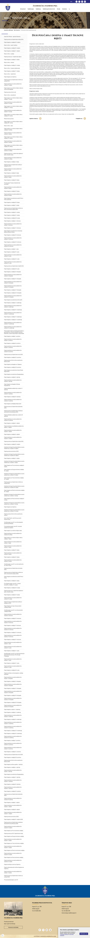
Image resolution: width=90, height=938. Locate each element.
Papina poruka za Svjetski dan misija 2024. (14, 39)
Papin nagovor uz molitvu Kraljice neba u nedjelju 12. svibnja (13, 137)
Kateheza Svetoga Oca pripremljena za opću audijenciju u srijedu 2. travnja (14, 495)
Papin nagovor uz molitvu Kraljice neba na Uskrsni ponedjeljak (13, 88)
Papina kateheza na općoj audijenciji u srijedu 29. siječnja (13, 419)
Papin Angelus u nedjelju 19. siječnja (12, 396)
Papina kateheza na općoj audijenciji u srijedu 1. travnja (13, 872)
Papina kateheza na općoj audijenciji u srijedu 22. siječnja (13, 400)
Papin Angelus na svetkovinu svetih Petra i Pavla (13, 577)
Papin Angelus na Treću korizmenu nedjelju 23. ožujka (14, 478)
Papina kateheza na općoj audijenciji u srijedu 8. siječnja (13, 380)
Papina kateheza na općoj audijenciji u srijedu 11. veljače (13, 813)
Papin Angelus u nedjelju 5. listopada (12, 681)
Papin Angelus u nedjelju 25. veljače (12, 42)
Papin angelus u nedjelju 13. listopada (12, 278)
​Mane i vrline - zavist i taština (10, 45)
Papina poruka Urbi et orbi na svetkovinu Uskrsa (13, 514)
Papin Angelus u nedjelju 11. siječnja (12, 777)
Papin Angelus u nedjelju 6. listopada (12, 271)
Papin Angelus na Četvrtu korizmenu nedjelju (14, 850)
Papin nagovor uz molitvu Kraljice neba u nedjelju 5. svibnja (13, 129)
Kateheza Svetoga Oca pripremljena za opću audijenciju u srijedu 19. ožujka (14, 474)
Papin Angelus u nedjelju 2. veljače (12, 423)
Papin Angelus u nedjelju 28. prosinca (12, 757)
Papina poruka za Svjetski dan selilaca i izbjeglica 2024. (13, 165)
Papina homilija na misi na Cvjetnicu (12, 864)
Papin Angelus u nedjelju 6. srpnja (11, 580)
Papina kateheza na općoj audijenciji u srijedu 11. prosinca (13, 346)
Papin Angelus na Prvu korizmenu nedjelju (13, 830)
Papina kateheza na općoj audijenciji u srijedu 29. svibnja (13, 158)
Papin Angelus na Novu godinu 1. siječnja (13, 764)
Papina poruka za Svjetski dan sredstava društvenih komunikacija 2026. (13, 823)
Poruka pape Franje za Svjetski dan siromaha (12, 183)
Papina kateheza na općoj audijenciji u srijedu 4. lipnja (13, 542)
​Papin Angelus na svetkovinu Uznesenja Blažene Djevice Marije (13, 231)
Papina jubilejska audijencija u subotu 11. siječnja (13, 389)
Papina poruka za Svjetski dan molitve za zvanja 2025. (13, 482)
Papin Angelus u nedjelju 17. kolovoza (12, 625)
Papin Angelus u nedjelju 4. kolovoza (12, 220)
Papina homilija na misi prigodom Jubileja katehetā (13, 673)
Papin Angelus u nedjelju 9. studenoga (12, 719)
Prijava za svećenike (13, 927)
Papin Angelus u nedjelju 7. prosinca (12, 740)
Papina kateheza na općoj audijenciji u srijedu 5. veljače (13, 431)
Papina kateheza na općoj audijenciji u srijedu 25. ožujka (13, 861)
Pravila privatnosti (9, 921)
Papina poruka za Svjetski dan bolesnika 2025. (13, 407)
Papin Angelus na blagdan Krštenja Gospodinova (12, 384)
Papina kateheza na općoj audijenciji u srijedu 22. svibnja (13, 150)
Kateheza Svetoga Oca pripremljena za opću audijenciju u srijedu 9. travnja (14, 503)
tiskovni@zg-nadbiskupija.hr (69, 913)
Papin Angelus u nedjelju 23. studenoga (13, 730)
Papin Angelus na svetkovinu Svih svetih (13, 299)
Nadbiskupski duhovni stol (49, 9)
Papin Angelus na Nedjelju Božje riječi (12, 403)
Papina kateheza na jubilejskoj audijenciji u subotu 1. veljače (14, 426)
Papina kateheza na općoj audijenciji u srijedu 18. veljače (13, 827)
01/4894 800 (37, 910)
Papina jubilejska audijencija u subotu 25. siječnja (13, 415)
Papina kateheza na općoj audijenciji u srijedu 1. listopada (13, 678)
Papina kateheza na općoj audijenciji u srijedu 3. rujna (13, 643)
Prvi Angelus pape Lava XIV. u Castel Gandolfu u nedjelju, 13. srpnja (12, 584)
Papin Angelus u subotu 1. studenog (12, 709)
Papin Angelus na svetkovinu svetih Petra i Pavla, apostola (13, 199)
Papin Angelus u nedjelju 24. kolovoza (12, 632)
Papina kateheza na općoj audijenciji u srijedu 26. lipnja (13, 194)
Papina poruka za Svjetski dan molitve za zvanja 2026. (13, 876)
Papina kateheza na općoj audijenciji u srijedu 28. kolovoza (13, 245)
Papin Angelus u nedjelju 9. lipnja (11, 173)
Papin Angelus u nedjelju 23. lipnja (12, 191)
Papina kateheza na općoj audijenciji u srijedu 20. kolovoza (13, 629)
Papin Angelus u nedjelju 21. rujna (11, 663)
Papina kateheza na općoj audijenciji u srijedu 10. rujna (13, 647)
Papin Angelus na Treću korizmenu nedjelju (14, 843)
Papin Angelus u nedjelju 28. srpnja (12, 218)
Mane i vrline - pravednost (10, 95)
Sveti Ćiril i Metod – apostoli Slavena (12, 36)
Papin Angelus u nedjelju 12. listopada (12, 688)
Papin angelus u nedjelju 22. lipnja (11, 557)
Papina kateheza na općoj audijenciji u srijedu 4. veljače (13, 806)
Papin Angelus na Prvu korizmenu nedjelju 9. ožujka (14, 466)
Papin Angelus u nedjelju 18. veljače (12, 48)
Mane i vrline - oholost (9, 62)
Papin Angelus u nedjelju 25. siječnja (12, 791)
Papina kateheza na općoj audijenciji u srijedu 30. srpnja (13, 598)
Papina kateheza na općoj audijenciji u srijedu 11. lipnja (13, 546)
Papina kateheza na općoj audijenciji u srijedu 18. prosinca (13, 351)
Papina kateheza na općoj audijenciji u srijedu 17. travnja (13, 111)
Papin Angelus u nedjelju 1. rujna (11, 249)
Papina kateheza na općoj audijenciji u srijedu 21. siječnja (13, 787)
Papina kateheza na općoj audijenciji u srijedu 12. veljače (13, 438)
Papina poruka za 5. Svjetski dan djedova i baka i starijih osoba (13, 591)
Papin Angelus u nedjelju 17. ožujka (12, 71)
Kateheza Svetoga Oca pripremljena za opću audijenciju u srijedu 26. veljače (14, 454)
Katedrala (64, 9)
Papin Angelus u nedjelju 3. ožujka (12, 59)
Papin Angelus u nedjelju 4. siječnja (12, 767)
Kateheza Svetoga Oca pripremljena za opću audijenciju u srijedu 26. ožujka (14, 486)
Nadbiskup (38, 9)
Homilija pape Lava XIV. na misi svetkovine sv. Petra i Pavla (13, 564)
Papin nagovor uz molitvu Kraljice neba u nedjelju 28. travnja (13, 122)
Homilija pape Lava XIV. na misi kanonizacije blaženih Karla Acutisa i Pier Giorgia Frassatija (14, 655)
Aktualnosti (23, 9)
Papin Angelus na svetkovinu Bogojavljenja (14, 374)
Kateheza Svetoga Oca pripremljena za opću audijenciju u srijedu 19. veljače (14, 447)
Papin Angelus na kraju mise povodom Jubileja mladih (12, 606)
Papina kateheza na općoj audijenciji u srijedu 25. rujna (13, 262)
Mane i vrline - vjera (8, 125)
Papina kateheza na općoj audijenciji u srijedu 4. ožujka (13, 839)
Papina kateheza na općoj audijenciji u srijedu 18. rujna (13, 255)
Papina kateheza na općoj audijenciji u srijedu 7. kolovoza (13, 224)
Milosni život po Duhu (9, 118)
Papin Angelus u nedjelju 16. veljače (12, 444)
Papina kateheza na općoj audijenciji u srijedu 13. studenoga (13, 313)
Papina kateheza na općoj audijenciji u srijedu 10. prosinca (13, 744)
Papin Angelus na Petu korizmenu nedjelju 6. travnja (14, 499)
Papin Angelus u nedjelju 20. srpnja (12, 587)
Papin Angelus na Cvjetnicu (10, 76)
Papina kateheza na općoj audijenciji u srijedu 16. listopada (13, 282)
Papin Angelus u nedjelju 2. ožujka (12, 458)
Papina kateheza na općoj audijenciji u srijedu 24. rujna (13, 666)
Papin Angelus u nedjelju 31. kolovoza (12, 639)
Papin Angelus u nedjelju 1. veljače (12, 802)
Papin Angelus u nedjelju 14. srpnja (12, 212)
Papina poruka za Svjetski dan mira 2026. (13, 754)
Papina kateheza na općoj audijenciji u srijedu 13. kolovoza (13, 622)
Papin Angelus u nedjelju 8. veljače (12, 809)
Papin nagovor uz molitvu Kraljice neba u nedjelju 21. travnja (13, 115)
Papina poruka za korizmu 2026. (11, 816)
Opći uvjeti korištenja (9, 923)
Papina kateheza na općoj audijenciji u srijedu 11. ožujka (13, 847)
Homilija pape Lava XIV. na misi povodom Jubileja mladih (13, 610)
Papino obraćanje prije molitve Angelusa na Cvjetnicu (14, 868)
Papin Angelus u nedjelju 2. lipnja (11, 161)
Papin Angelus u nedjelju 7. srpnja (11, 205)
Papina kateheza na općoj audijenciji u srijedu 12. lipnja (13, 176)
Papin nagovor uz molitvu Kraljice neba (13, 530)
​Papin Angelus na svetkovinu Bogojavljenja (14, 774)
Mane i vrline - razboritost (10, 74)
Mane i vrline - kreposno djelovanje (12, 68)
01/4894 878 (67, 910)
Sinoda (58, 9)
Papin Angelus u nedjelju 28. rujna (11, 670)
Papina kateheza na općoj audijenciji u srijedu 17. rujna (13, 659)
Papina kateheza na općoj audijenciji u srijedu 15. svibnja (13, 141)
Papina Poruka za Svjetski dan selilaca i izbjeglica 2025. (13, 602)
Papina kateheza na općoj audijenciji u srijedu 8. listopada (13, 685)
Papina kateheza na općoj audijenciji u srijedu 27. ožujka (13, 84)
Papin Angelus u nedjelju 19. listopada (12, 695)
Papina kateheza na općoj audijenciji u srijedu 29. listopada (13, 706)
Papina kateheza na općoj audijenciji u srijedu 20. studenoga (13, 327)
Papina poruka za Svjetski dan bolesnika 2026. (13, 794)
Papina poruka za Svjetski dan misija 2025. (14, 441)
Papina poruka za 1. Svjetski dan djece (12, 56)
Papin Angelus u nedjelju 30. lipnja (12, 202)
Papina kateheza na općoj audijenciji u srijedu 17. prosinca (13, 748)
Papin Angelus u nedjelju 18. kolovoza (12, 235)
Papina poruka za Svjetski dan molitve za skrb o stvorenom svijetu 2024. (13, 208)
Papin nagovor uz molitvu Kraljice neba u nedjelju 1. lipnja (13, 538)
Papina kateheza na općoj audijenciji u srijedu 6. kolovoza (13, 615)
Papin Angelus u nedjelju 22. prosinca (12, 357)
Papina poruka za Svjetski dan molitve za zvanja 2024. (13, 80)
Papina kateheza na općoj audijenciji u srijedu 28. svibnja (13, 534)
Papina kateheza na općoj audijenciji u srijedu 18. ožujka (13, 854)
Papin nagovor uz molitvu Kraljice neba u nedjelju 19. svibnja (13, 145)
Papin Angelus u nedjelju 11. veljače (12, 51)
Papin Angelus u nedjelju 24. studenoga (13, 319)
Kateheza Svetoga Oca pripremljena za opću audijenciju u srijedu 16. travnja (14, 510)
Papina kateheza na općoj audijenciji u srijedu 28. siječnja (13, 799)
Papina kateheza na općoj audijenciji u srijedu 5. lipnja (13, 169)
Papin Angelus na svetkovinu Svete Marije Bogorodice (13, 370)
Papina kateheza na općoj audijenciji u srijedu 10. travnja (13, 102)
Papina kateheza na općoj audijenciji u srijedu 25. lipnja (13, 560)
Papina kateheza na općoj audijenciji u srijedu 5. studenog (13, 716)
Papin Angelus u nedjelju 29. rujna (11, 268)
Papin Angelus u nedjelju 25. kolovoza (12, 242)
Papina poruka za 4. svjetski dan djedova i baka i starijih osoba (13, 154)
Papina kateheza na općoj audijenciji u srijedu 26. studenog (13, 737)
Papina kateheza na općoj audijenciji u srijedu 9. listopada (13, 275)
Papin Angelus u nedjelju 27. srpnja (12, 594)
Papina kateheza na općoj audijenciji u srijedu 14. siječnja (13, 780)
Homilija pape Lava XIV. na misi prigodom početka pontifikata (13, 523)
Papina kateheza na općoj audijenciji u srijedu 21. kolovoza (13, 238)
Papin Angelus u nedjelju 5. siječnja (12, 377)
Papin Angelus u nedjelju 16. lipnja (11, 180)
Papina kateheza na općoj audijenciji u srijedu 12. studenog (13, 723)
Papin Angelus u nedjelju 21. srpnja (12, 215)
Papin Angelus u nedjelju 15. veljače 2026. (13, 819)
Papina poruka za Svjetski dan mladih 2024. (14, 266)
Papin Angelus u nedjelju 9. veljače (12, 434)
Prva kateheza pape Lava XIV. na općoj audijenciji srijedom (13, 527)
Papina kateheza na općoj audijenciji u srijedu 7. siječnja (13, 770)
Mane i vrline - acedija (9, 53)
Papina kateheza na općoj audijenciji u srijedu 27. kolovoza (13, 636)
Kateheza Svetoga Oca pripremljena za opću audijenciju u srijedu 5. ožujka (14, 462)
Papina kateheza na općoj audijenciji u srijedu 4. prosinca (13, 339)
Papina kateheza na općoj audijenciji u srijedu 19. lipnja (13, 187)
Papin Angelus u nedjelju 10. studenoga (13, 309)
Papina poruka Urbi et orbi (10, 92)
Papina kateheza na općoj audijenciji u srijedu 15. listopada (13, 692)
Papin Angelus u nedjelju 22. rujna (11, 259)
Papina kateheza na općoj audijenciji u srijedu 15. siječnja (13, 393)
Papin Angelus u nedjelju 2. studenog (12, 712)
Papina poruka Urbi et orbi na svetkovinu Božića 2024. (13, 361)
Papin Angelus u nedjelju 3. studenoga (12, 302)
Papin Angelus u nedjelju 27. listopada (12, 290)
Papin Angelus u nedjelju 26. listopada (12, 702)
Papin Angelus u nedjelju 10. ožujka (12, 65)
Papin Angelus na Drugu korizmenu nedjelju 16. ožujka (14, 470)
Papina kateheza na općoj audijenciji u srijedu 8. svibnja (13, 133)
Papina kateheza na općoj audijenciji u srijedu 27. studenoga (13, 323)
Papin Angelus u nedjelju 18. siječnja (12, 784)
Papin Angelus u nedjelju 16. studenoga (13, 733)
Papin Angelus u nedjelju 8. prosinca (12, 343)
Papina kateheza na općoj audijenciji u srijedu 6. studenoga (13, 306)
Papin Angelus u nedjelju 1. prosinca (12, 336)
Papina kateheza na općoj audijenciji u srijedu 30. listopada (13, 296)
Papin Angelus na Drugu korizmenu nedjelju (14, 836)
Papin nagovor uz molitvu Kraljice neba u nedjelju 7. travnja (13, 98)
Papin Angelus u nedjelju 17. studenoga (13, 316)
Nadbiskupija (31, 9)
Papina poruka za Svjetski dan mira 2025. (13, 354)
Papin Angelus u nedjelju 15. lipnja (11, 550)
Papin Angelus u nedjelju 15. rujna (11, 251)
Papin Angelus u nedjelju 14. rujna (11, 650)
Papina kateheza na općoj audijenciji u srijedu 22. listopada (13, 699)
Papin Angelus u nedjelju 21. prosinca (12, 751)
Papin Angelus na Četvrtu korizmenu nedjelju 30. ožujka (14, 491)
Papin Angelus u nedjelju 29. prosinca (12, 367)
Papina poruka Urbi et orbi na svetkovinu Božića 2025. (13, 761)
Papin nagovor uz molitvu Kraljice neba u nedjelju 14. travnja (13, 107)
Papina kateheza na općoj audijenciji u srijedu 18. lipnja (13, 553)
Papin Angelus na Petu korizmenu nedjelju (13, 857)
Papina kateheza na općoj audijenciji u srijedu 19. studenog (13, 727)
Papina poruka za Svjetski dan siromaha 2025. (13, 569)
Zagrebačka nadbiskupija (45, 6)
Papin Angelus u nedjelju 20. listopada (12, 292)
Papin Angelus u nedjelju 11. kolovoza (12, 228)
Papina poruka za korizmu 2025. (11, 451)
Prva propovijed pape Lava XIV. (11, 879)
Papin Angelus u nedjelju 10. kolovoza (12, 618)
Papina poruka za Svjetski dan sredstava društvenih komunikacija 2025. (13, 411)
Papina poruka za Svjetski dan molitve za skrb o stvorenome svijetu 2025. (13, 573)
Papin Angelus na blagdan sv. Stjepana (13, 364)
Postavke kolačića (64, 934)
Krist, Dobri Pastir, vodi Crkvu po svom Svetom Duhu (12, 518)
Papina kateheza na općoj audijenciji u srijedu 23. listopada (13, 286)
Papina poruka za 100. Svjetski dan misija (13, 833)
